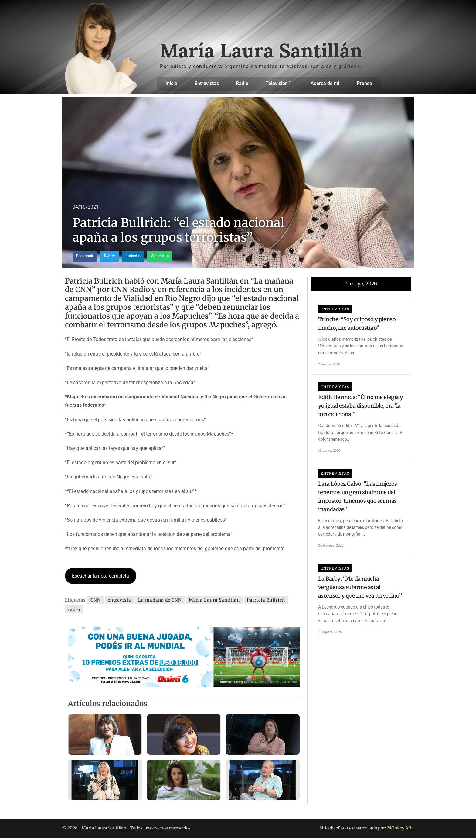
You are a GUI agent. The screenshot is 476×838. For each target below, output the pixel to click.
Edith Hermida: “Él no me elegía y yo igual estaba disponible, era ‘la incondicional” (360, 406)
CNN (95, 600)
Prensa (364, 83)
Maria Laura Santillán (214, 600)
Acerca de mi (325, 83)
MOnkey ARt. (400, 828)
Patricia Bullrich (266, 600)
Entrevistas (207, 83)
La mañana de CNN (160, 600)
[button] (85, 256)
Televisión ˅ (280, 84)
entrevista (119, 600)
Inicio (171, 83)
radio (74, 609)
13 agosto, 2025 (330, 631)
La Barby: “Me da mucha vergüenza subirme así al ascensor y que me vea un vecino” (360, 587)
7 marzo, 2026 (329, 364)
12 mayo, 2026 (329, 450)
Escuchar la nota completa (100, 576)
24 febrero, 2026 (330, 545)
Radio (242, 83)
